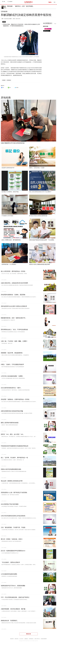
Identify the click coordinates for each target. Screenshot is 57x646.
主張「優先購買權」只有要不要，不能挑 (13, 527)
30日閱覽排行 (47, 24)
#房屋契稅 (9, 80)
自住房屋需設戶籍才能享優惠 (9, 504)
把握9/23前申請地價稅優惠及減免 (11, 469)
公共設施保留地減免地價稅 (9, 574)
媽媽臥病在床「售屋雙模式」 (9, 621)
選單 (4, 2)
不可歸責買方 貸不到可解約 (7, 216)
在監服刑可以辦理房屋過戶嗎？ (8, 168)
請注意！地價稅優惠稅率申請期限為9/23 (13, 551)
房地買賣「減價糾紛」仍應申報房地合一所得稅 (15, 399)
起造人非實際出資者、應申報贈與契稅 (11, 240)
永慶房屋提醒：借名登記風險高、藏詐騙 (13, 609)
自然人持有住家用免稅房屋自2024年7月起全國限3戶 (40, 192)
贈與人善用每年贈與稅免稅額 (9, 423)
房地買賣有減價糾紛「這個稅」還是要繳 (13, 295)
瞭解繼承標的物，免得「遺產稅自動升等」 (14, 318)
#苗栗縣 (3, 80)
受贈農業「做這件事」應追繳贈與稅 (12, 353)
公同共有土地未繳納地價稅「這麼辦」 (12, 376)
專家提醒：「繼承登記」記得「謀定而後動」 (20, 6)
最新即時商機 (45, 27)
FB (2, 87)
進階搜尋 (10, 2)
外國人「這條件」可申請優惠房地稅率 (12, 364)
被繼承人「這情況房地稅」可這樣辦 (36, 168)
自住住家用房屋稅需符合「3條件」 (11, 388)
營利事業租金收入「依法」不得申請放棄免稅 (14, 330)
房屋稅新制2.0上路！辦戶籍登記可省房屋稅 (14, 492)
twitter (16, 87)
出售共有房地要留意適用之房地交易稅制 (13, 516)
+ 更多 (55, 24)
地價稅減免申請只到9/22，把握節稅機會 (13, 586)
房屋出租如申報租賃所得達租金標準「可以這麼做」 (42, 240)
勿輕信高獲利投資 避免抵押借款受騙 (12, 411)
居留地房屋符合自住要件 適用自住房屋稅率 (14, 306)
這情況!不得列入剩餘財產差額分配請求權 (39, 264)
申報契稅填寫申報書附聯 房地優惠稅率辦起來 (14, 446)
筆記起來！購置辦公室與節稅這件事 (12, 481)
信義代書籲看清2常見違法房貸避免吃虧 (13, 143)
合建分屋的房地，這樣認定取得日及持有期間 (14, 283)
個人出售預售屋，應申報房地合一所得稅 (13, 271)
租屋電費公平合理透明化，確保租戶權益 (10, 192)
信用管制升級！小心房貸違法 (9, 264)
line (9, 87)
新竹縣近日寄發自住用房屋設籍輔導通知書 (38, 216)
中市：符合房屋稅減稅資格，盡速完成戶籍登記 (15, 597)
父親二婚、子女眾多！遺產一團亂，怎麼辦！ (14, 341)
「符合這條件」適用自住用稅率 (10, 562)
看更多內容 (28, 634)
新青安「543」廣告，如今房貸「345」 (12, 434)
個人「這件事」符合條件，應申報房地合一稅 (14, 458)
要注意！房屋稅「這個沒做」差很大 (12, 539)
